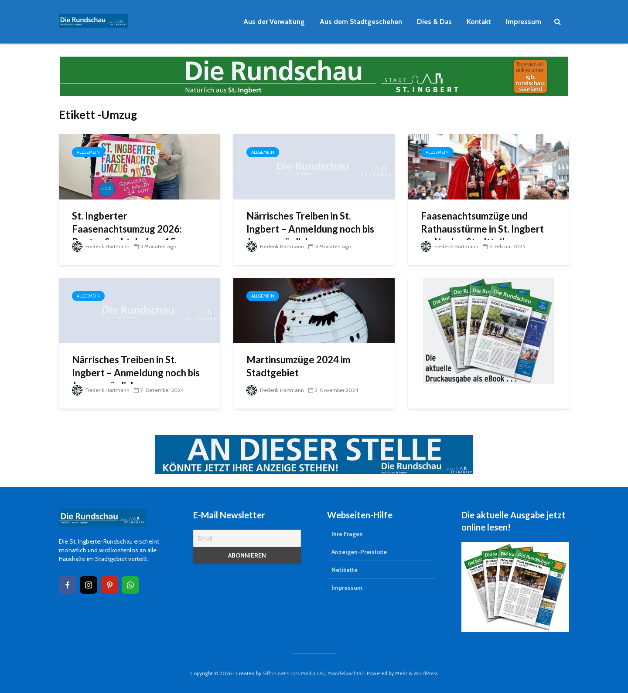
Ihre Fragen (347, 534)
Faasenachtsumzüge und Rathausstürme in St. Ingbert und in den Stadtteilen (482, 229)
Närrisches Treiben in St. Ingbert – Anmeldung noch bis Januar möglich (310, 229)
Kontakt (479, 21)
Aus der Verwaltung (274, 21)
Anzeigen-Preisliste (359, 552)
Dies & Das (434, 21)
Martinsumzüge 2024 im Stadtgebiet (298, 366)
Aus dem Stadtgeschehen (361, 21)
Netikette (344, 570)
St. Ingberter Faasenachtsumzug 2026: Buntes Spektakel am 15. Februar (127, 235)
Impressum (523, 21)
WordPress (425, 673)
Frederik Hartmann (101, 246)
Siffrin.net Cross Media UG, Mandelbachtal (313, 673)
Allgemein (88, 152)
